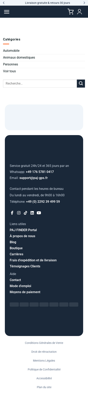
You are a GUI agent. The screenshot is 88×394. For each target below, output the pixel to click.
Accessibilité (44, 378)
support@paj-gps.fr (29, 178)
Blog (13, 242)
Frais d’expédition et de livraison (33, 260)
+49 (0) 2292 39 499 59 (35, 202)
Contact (15, 280)
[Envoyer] (81, 84)
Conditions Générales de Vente (44, 342)
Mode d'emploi (20, 286)
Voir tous (9, 71)
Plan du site (44, 387)
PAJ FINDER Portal (23, 230)
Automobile (11, 51)
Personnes (10, 64)
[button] (3, 2)
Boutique (16, 248)
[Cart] (71, 12)
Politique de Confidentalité (44, 369)
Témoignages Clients (25, 266)
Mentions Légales (44, 360)
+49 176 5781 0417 (32, 172)
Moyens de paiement (25, 292)
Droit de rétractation (44, 351)
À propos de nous (22, 236)
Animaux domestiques (19, 57)
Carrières (16, 254)
